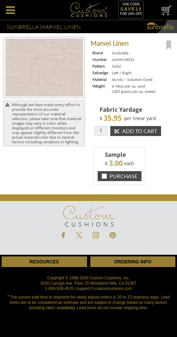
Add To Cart (135, 131)
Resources (44, 261)
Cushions (88, 212)
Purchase (119, 176)
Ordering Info (132, 261)
